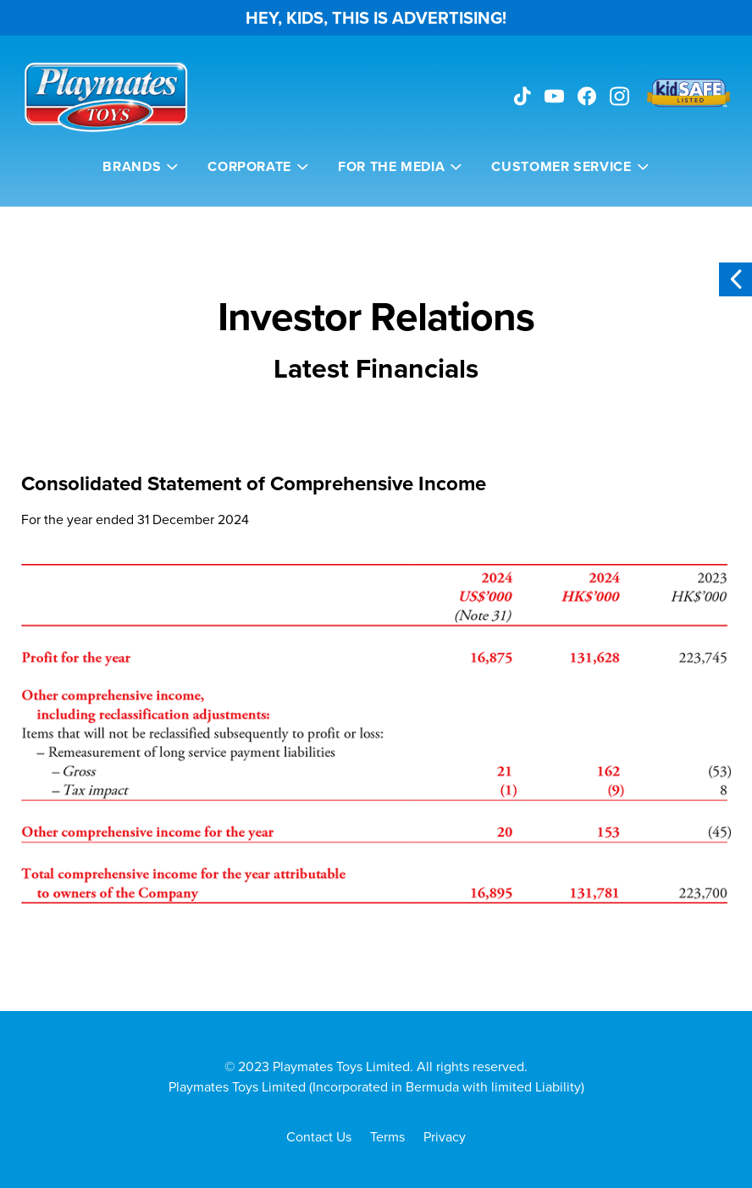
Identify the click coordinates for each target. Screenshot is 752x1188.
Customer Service (561, 166)
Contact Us (318, 1137)
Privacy (444, 1137)
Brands (131, 166)
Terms (387, 1137)
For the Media (391, 166)
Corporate (249, 166)
